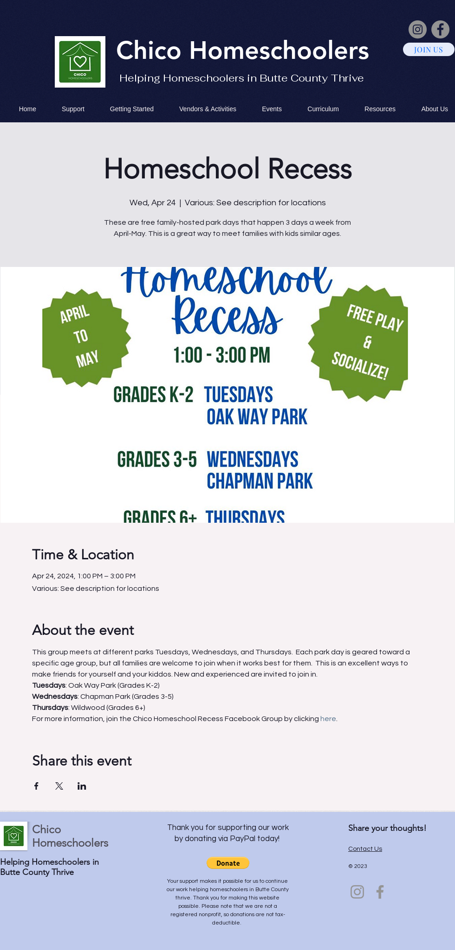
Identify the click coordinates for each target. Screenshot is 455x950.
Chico (152, 50)
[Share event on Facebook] (36, 786)
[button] (228, 863)
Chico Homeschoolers (70, 836)
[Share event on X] (59, 786)
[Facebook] (440, 29)
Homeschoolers (279, 50)
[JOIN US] (429, 49)
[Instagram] (418, 29)
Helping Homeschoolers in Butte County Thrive (241, 77)
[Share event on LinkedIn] (82, 786)
